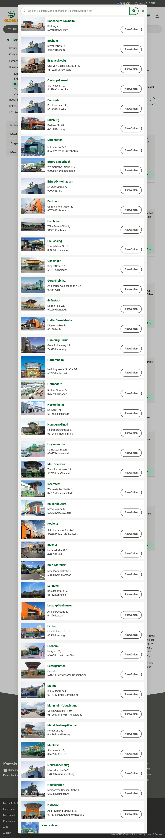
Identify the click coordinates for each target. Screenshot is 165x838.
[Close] (143, 11)
